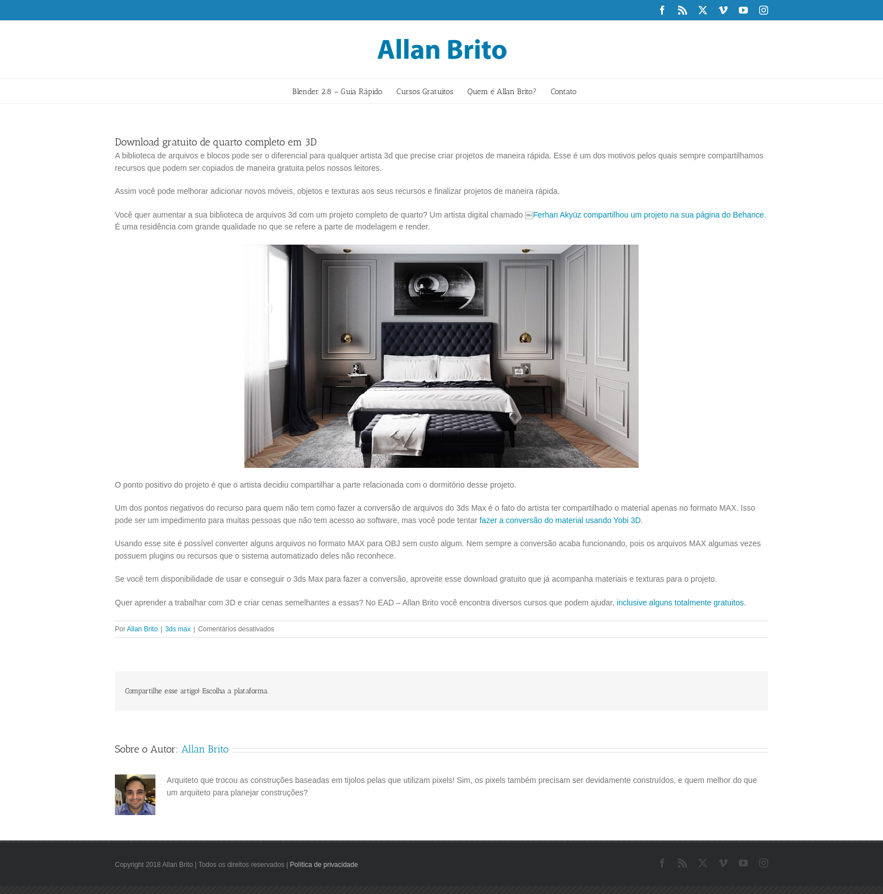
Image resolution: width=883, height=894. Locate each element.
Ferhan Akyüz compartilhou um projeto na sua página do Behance (648, 214)
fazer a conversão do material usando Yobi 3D (559, 520)
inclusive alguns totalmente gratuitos (680, 602)
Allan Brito (142, 629)
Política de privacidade (324, 865)
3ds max (177, 629)
